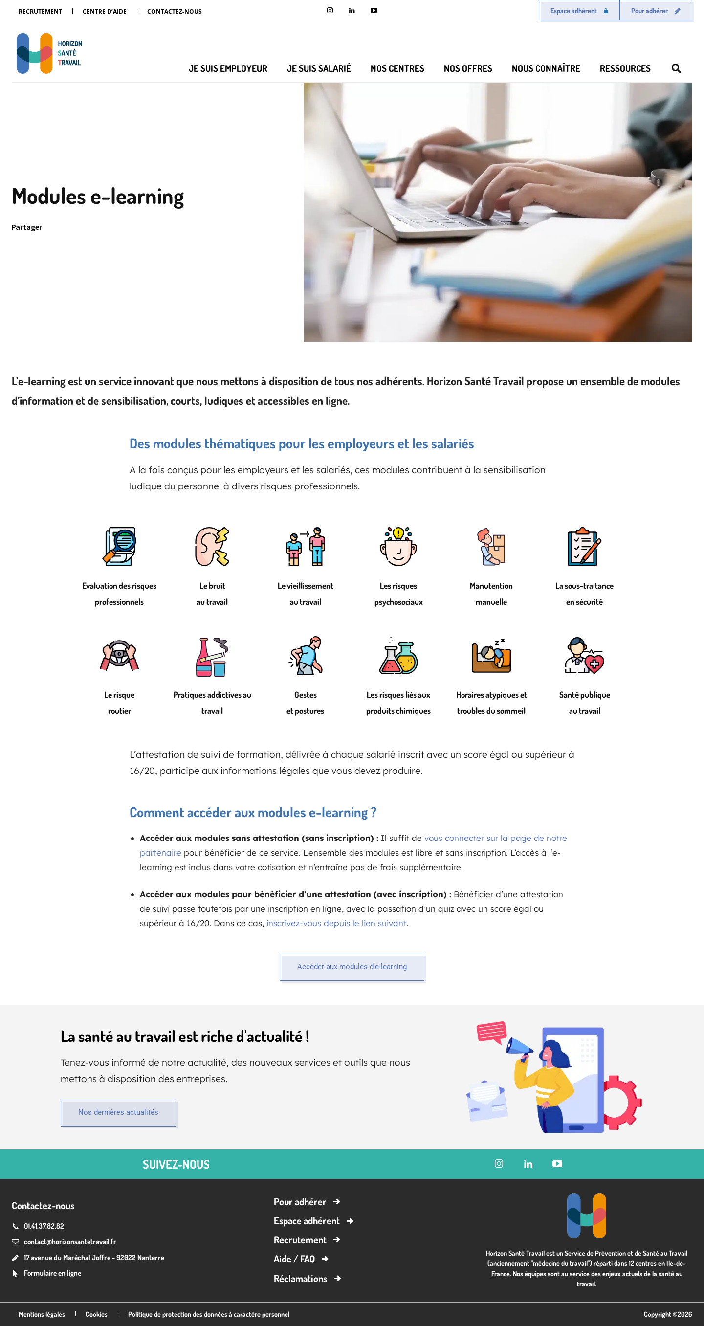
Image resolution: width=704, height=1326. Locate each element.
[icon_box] (46, 1274)
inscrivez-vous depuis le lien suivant (336, 923)
